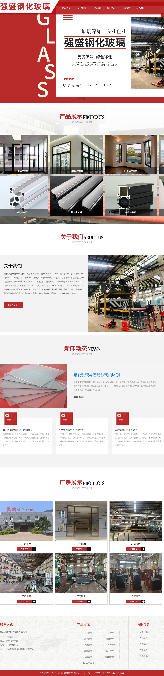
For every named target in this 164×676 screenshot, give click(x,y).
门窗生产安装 (22, 171)
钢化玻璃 (110, 639)
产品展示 (96, 8)
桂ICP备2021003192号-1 (94, 673)
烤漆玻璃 (88, 633)
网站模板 (120, 673)
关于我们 (81, 8)
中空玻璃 (88, 645)
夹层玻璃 (88, 657)
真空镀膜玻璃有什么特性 (71, 429)
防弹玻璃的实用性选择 (126, 429)
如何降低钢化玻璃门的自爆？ (18, 429)
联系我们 (140, 8)
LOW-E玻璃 (110, 645)
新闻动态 (111, 8)
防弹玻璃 (88, 639)
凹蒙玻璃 (110, 633)
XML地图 (111, 673)
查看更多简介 (13, 305)
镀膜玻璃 (88, 651)
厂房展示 (126, 8)
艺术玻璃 (110, 651)
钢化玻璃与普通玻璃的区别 (97, 375)
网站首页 (66, 8)
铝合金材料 (22, 212)
